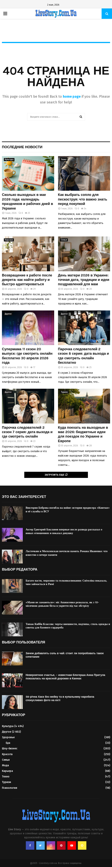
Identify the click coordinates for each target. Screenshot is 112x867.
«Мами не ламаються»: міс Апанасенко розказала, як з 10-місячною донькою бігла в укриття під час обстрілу (62, 604)
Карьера (9, 240)
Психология (9, 788)
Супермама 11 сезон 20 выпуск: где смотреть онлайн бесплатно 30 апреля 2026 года (27, 356)
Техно (64, 159)
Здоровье (8, 737)
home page (72, 96)
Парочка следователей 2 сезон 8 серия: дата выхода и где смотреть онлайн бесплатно (83, 356)
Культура (9, 159)
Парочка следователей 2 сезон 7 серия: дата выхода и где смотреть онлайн (27, 432)
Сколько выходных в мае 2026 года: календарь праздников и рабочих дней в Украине (27, 201)
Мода (5, 765)
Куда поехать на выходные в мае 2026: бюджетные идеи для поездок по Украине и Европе (83, 434)
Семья (64, 240)
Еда (8, 743)
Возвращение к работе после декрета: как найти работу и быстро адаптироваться (27, 279)
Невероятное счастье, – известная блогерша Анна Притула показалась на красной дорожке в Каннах (65, 676)
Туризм (64, 392)
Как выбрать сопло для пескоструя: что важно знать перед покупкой (82, 199)
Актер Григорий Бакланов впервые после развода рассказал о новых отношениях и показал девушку (64, 531)
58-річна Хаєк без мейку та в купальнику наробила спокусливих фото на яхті (60, 698)
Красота (7, 754)
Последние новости (22, 147)
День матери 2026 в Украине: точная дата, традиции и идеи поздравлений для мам (83, 279)
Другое (8, 314)
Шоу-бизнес (9, 748)
